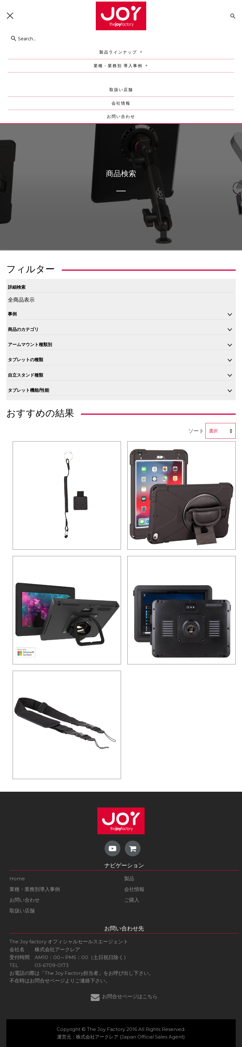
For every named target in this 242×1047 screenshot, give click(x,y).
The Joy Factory (106, 1029)
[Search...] (108, 38)
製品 (129, 879)
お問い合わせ (121, 116)
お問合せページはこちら (130, 996)
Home (17, 879)
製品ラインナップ (122, 52)
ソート (196, 431)
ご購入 (131, 900)
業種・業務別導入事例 (34, 889)
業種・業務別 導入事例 (122, 65)
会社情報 (121, 103)
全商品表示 (21, 300)
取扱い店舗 (121, 89)
